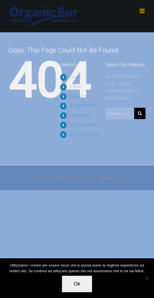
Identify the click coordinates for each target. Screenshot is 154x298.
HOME (75, 77)
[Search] (139, 113)
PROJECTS (78, 96)
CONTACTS (79, 115)
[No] (147, 278)
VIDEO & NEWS (82, 124)
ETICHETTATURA (84, 134)
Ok (77, 284)
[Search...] (120, 113)
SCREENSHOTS (82, 105)
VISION (75, 86)
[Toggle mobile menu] (142, 11)
